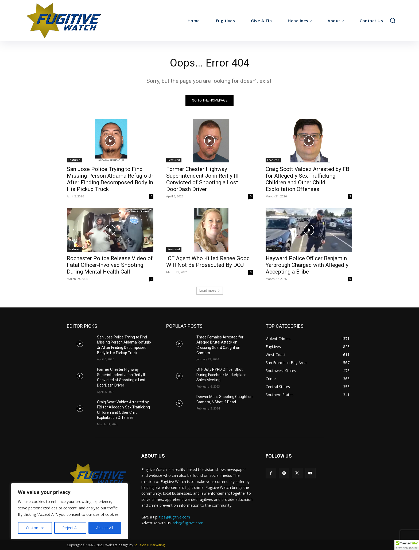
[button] (392, 20)
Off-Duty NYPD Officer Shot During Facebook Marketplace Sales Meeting (221, 375)
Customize (35, 527)
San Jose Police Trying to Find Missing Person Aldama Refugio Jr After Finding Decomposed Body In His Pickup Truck (110, 179)
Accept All (104, 527)
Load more (209, 290)
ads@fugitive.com (188, 522)
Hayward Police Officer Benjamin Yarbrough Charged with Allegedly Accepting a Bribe (307, 265)
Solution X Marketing (149, 545)
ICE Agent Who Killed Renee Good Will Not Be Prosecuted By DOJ (208, 261)
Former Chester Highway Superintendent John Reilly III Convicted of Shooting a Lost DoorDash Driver (202, 179)
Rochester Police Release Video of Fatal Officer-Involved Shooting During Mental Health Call (110, 265)
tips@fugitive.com (174, 517)
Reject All (70, 527)
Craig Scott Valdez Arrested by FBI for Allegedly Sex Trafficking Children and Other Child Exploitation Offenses (308, 179)
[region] (69, 511)
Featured (74, 160)
